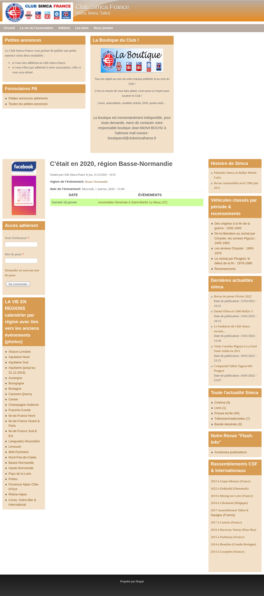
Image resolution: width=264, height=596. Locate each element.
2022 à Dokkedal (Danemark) (230, 488)
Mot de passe (14, 254)
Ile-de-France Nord (22, 415)
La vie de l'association (36, 28)
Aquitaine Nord (19, 357)
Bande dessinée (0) (228, 424)
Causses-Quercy (20, 394)
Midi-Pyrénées (19, 452)
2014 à (233, 544)
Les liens (82, 28)
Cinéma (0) (222, 402)
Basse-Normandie (96, 181)
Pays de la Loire (20, 473)
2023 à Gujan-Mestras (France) (231, 481)
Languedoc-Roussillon (24, 441)
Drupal (140, 581)
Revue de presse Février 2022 (233, 296)
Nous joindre (103, 28)
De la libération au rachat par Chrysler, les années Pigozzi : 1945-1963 (235, 238)
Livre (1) (220, 408)
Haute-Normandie (21, 468)
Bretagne (15, 388)
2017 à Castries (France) (226, 522)
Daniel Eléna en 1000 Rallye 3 (233, 311)
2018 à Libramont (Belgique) (229, 503)
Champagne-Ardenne (24, 405)
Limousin (15, 446)
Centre (13, 399)
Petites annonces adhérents (28, 98)
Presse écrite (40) (227, 413)
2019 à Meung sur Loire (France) (232, 496)
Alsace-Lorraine (20, 351)
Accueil (9, 28)
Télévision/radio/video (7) (232, 418)
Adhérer (64, 28)
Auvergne (15, 378)
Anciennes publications (231, 452)
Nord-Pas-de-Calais (22, 457)
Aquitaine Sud (18, 362)
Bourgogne (16, 383)
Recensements (225, 269)
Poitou (13, 479)
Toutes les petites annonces (28, 104)
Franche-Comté (19, 410)
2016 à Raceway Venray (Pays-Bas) (233, 529)
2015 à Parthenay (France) (228, 537)
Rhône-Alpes (18, 494)
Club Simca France (102, 7)
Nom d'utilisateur (17, 238)
